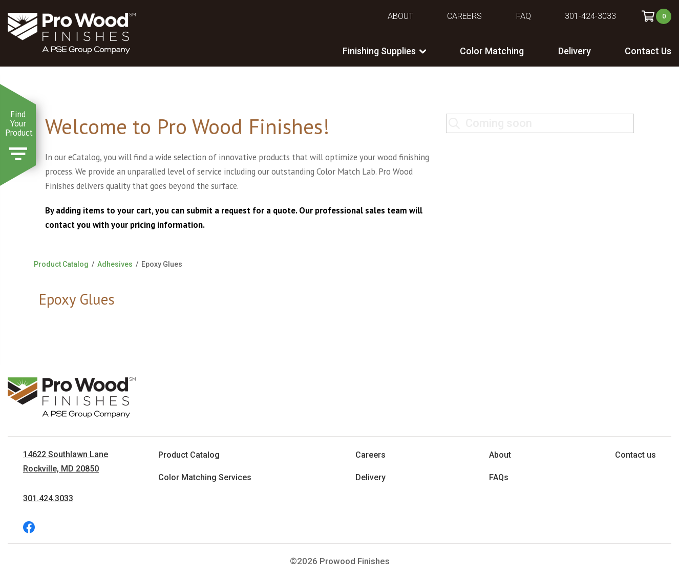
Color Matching (492, 51)
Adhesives (115, 264)
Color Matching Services (204, 477)
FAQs (498, 477)
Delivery (574, 51)
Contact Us (648, 51)
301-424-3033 (590, 16)
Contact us (635, 455)
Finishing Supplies (379, 51)
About (400, 16)
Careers (464, 16)
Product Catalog (61, 264)
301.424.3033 (48, 498)
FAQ (523, 16)
